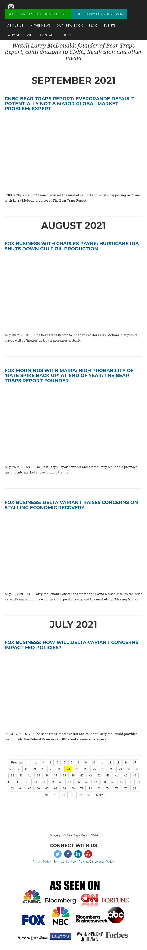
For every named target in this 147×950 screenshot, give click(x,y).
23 (68, 769)
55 (78, 782)
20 (42, 769)
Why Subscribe (20, 31)
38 (64, 775)
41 (90, 775)
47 (9, 782)
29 (120, 769)
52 (52, 782)
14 (126, 762)
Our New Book (70, 22)
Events (109, 22)
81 (72, 795)
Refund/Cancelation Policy (96, 861)
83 (89, 795)
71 (81, 788)
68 (55, 788)
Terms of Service (65, 861)
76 (125, 788)
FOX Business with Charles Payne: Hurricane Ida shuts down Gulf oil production (72, 246)
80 (63, 795)
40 (81, 775)
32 (12, 775)
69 (64, 788)
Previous (17, 762)
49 (26, 782)
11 (101, 762)
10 (93, 762)
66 (38, 788)
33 (21, 775)
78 (46, 795)
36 (47, 775)
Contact (47, 31)
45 (125, 775)
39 (73, 775)
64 (21, 788)
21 (51, 769)
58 (104, 782)
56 (86, 782)
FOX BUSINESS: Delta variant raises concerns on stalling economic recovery (71, 505)
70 (73, 788)
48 (18, 782)
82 (80, 795)
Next (99, 795)
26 (94, 769)
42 (99, 775)
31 (137, 769)
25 (85, 769)
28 (111, 769)
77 (134, 788)
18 (26, 769)
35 (38, 775)
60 (121, 782)
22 (59, 769)
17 (17, 769)
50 (35, 782)
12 (109, 762)
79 (54, 795)
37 (55, 775)
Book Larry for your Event (99, 10)
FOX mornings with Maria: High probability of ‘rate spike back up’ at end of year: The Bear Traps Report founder (69, 375)
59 (112, 782)
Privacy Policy (41, 861)
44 (116, 775)
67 (47, 788)
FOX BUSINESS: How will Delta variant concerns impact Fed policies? (71, 645)
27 (103, 769)
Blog (93, 22)
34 (29, 775)
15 (134, 762)
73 (99, 788)
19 (34, 769)
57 (95, 782)
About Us (15, 22)
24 (77, 769)
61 (130, 782)
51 (43, 782)
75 (116, 788)
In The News (40, 22)
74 (108, 788)
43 (107, 775)
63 (12, 788)
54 (69, 782)
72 (90, 788)
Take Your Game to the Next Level (38, 10)
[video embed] (73, 291)
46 (134, 775)
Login (66, 31)
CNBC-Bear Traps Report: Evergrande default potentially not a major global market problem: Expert (69, 103)
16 (9, 769)
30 (129, 769)
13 (118, 762)
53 (60, 782)
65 (29, 788)
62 (138, 782)
